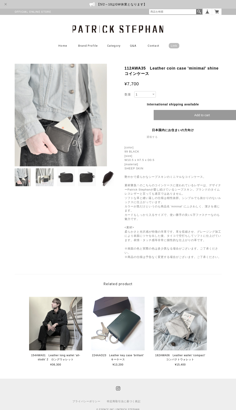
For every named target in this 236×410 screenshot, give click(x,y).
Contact (153, 46)
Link (174, 46)
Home (62, 46)
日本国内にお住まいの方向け (173, 130)
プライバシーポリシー (86, 401)
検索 (199, 11)
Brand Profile (88, 46)
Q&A (133, 46)
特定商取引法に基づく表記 (124, 401)
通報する (152, 137)
